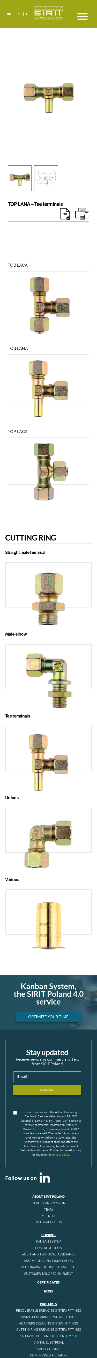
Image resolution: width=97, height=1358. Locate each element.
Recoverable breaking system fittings (48, 1311)
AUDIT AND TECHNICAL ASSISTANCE (48, 1254)
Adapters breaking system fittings (48, 1323)
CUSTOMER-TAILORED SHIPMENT (48, 1274)
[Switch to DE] (28, 14)
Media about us (48, 1222)
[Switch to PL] (19, 14)
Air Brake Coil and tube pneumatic (48, 1336)
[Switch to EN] (9, 14)
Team (48, 1210)
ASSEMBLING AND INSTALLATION (48, 1261)
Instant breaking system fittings (48, 1317)
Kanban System (48, 1241)
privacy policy (60, 1154)
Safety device (48, 1349)
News (48, 1291)
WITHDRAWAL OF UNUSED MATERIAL (48, 1267)
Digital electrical (48, 1342)
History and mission (48, 1203)
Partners (48, 1216)
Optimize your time (48, 1017)
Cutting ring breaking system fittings (48, 1330)
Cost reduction (48, 1248)
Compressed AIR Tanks (48, 1355)
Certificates (48, 1282)
